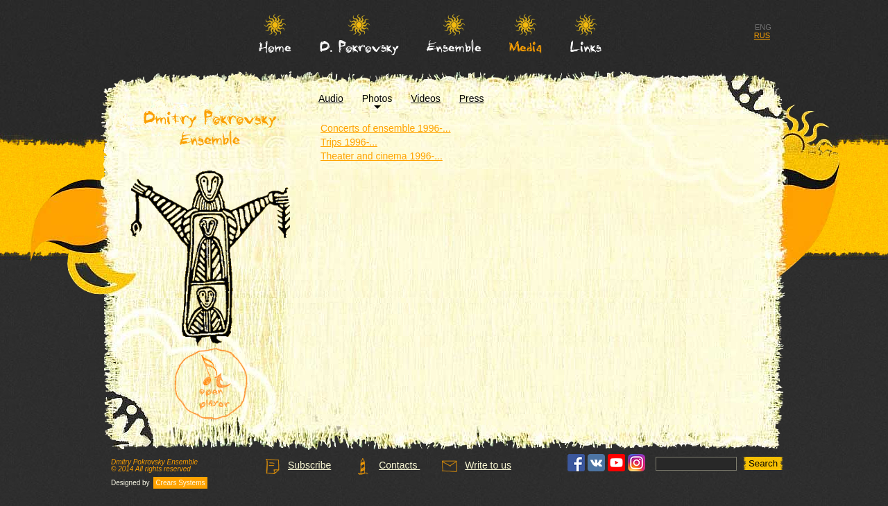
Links (585, 46)
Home (275, 46)
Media (525, 46)
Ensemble (454, 46)
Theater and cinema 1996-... (382, 156)
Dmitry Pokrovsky (210, 128)
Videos (426, 98)
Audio (330, 98)
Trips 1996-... (349, 142)
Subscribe (297, 465)
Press (471, 98)
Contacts (387, 465)
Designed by (159, 483)
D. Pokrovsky (359, 46)
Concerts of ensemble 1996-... (386, 128)
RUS (762, 35)
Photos (377, 98)
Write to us (476, 465)
